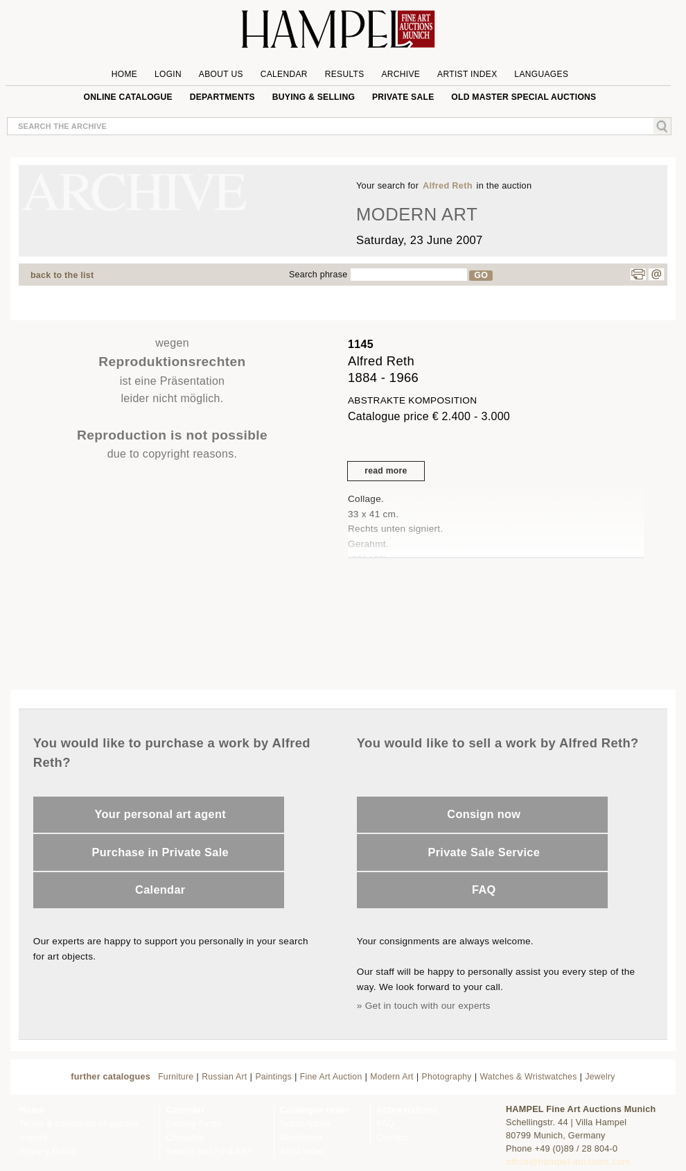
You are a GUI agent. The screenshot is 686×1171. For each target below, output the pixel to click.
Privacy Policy (47, 1151)
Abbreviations (406, 1110)
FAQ (484, 889)
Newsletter (301, 1138)
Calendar (284, 74)
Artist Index (467, 74)
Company (185, 1138)
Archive (400, 74)
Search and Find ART (209, 1151)
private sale (403, 97)
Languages (541, 74)
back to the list (62, 275)
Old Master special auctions (523, 97)
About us (221, 74)
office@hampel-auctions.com (568, 1162)
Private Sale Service (484, 852)
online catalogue (128, 97)
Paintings (273, 1077)
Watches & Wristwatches (528, 1077)
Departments (222, 97)
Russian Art (224, 1077)
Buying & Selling (313, 97)
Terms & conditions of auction (79, 1124)
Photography (447, 1077)
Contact (391, 1138)
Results (344, 74)
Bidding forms (193, 1124)
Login (168, 74)
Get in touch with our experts (428, 1005)
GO (481, 275)
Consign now (483, 814)
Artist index (302, 1151)
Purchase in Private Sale (160, 852)
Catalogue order (315, 1110)
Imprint (33, 1138)
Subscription (305, 1124)
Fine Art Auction (331, 1077)
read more (385, 471)
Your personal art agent (160, 814)
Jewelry (600, 1077)
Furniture (175, 1077)
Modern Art (391, 1077)
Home (124, 74)
